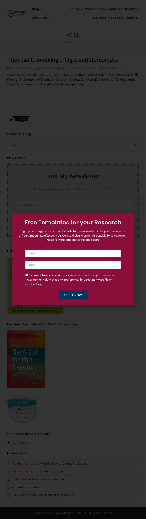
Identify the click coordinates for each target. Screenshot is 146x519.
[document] (73, 259)
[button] (128, 219)
